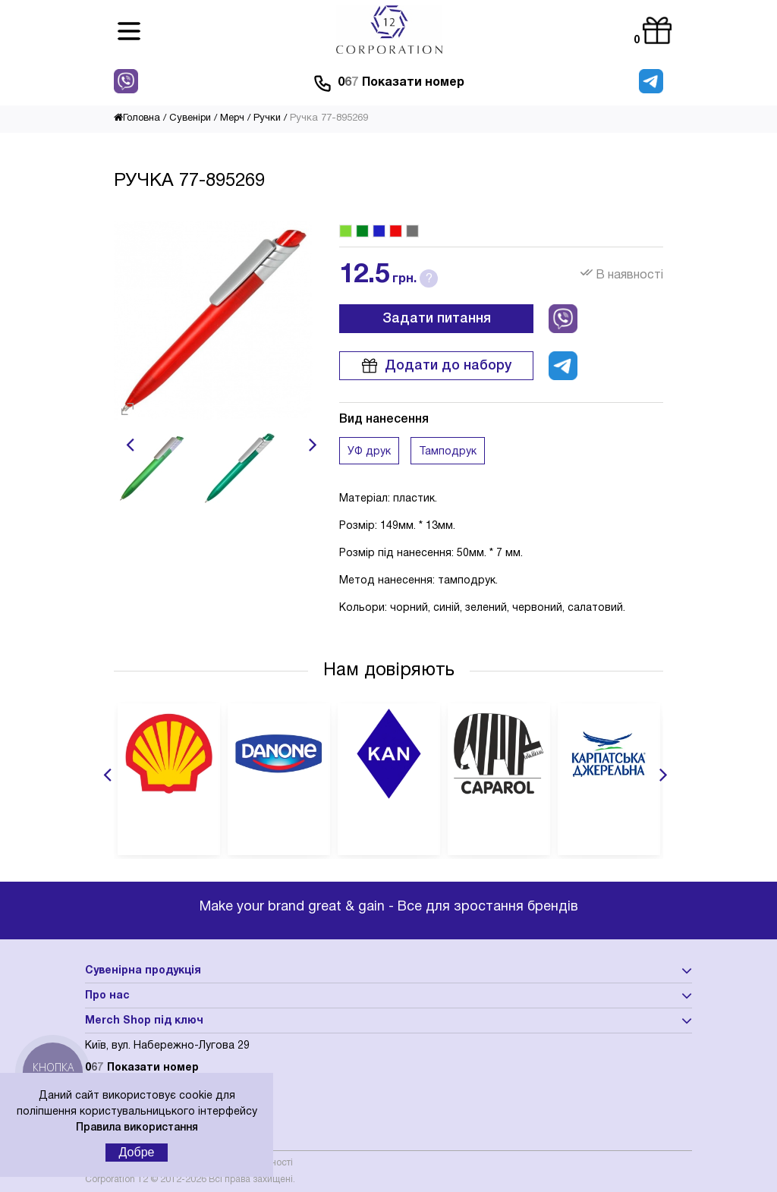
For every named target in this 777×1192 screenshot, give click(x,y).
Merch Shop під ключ (144, 1021)
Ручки (267, 118)
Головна (137, 118)
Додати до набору (436, 365)
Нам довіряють (389, 670)
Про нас (107, 996)
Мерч (232, 118)
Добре (137, 1152)
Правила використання (137, 1128)
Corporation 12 (116, 1179)
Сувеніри (190, 118)
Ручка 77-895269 (329, 118)
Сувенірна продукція (143, 971)
